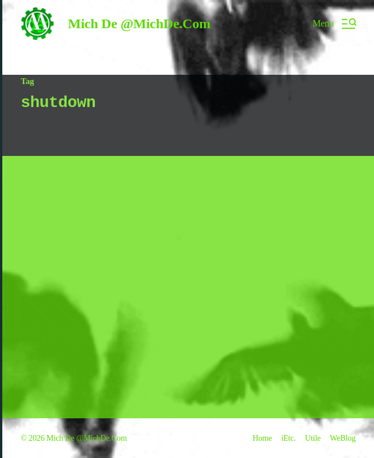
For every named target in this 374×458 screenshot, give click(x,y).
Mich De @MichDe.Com (139, 23)
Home (262, 438)
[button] (334, 23)
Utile (312, 438)
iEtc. (288, 438)
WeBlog (343, 438)
